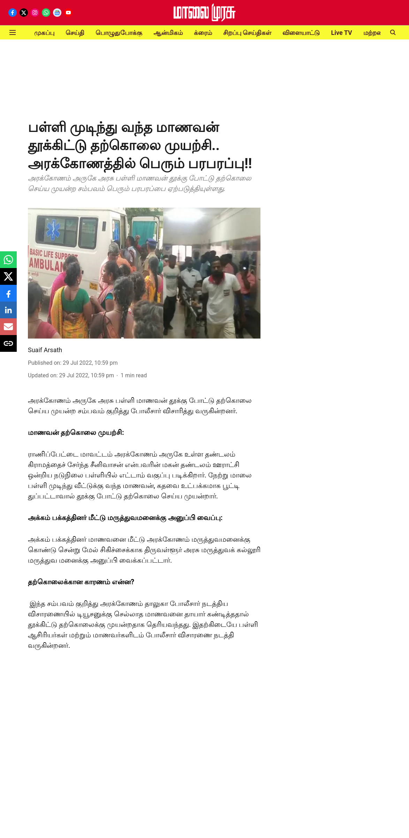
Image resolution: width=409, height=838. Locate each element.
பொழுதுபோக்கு (119, 32)
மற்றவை (375, 32)
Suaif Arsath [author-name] (45, 350)
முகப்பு (44, 32)
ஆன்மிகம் (168, 32)
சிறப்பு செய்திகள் (247, 32)
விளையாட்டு (301, 32)
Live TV (341, 32)
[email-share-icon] (8, 330)
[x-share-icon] (8, 280)
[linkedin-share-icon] (8, 313)
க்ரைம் (203, 32)
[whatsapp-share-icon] (8, 263)
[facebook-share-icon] (8, 297)
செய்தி (75, 32)
